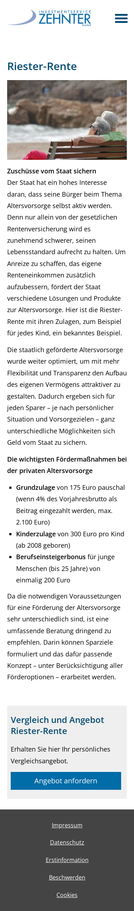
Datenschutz (67, 842)
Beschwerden (67, 877)
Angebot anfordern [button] (65, 781)
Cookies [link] (67, 895)
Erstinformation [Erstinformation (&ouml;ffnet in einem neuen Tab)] (67, 860)
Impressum (67, 825)
